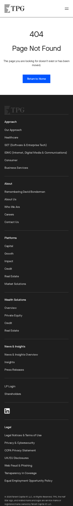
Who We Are (12, 207)
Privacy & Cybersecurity (19, 443)
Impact (8, 261)
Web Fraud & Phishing (18, 465)
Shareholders (12, 394)
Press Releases (14, 370)
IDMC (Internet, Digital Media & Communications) (35, 153)
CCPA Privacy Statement (20, 450)
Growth (9, 253)
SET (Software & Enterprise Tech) (25, 145)
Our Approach (13, 130)
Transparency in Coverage (20, 473)
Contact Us (11, 222)
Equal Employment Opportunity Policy (28, 481)
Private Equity (13, 315)
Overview (10, 308)
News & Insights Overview (21, 354)
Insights (9, 362)
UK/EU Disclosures (16, 458)
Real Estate (11, 276)
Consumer (10, 160)
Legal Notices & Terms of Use (23, 435)
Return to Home (36, 79)
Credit (8, 269)
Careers (9, 214)
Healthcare (11, 137)
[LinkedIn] (7, 410)
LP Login (9, 386)
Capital (8, 246)
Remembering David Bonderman (24, 192)
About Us (10, 199)
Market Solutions (15, 284)
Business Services (16, 168)
